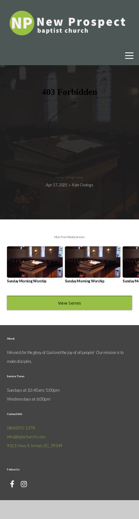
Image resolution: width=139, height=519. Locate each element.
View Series (69, 322)
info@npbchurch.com (26, 455)
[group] (35, 285)
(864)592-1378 (21, 446)
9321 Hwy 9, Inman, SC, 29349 (34, 464)
